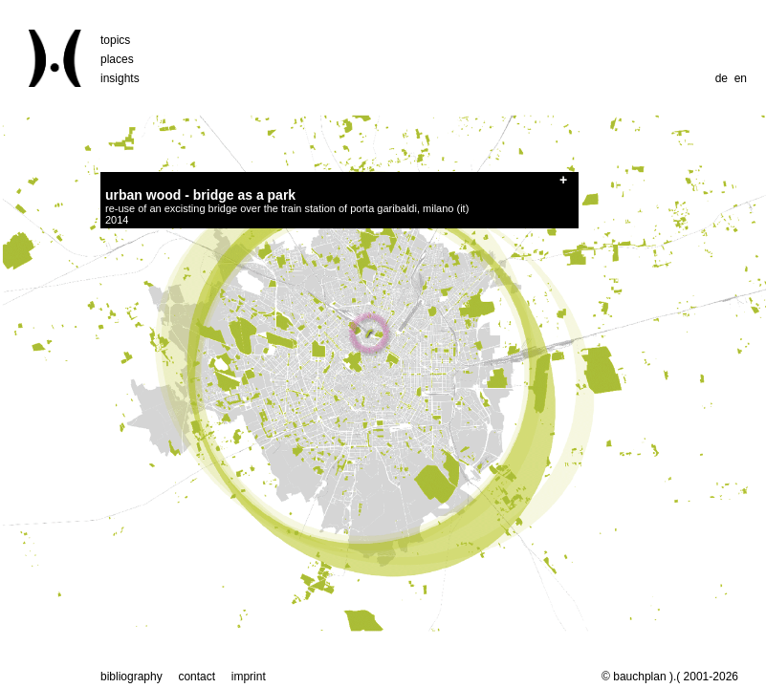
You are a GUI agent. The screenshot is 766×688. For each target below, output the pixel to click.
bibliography (131, 676)
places (117, 59)
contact (196, 676)
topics (115, 40)
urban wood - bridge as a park (200, 195)
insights (120, 78)
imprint (248, 676)
